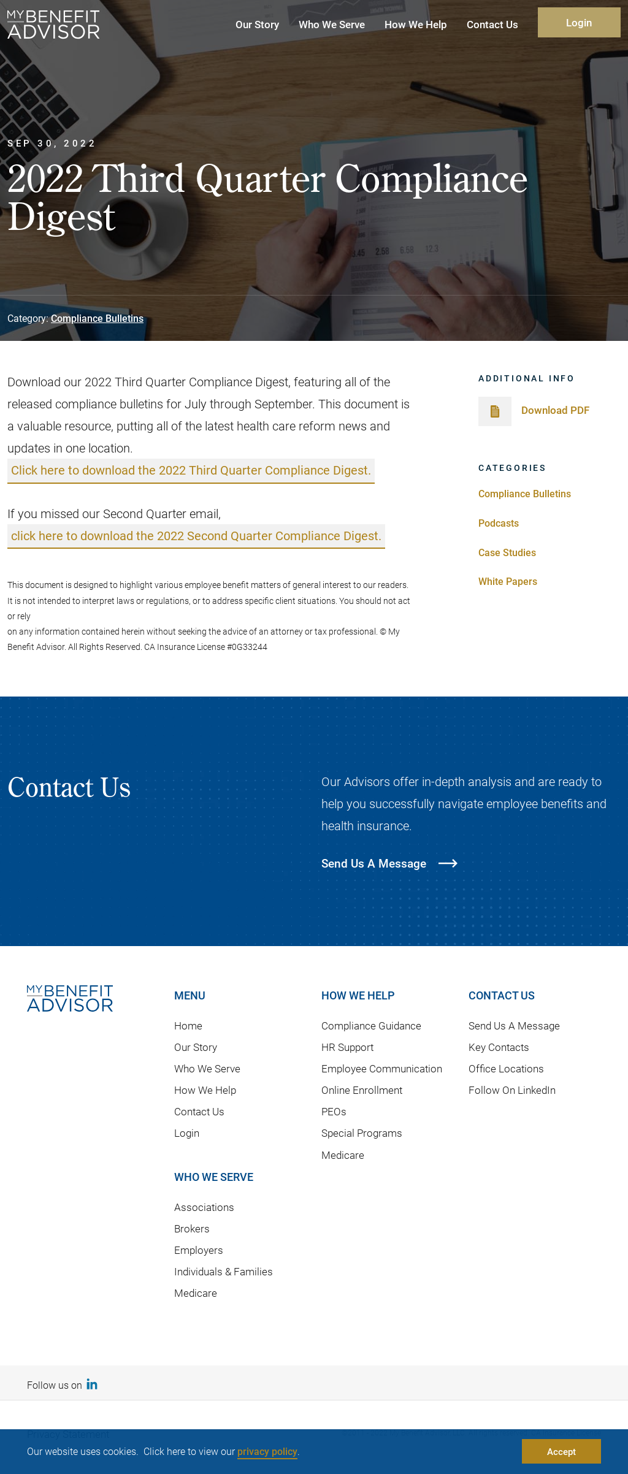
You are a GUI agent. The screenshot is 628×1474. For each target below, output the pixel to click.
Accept (561, 1451)
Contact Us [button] (492, 24)
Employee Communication (381, 1069)
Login (579, 22)
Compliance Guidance (371, 1026)
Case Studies (507, 552)
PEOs (334, 1112)
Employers (198, 1250)
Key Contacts (499, 1048)
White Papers (507, 581)
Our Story (195, 1048)
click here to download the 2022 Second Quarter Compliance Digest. (196, 536)
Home (188, 1026)
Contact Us (199, 1112)
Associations (204, 1207)
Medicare (195, 1293)
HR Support (347, 1048)
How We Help (205, 1090)
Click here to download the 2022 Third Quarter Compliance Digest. (191, 470)
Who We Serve (207, 1069)
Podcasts (498, 522)
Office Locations (506, 1069)
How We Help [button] (416, 24)
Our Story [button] (257, 24)
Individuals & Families (223, 1272)
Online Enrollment (361, 1090)
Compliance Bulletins (97, 317)
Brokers (192, 1228)
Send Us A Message (514, 1026)
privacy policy (267, 1451)
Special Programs (361, 1133)
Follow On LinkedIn (512, 1090)
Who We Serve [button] (332, 24)
